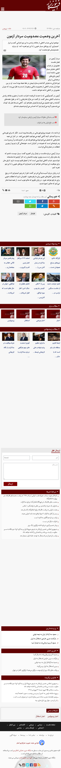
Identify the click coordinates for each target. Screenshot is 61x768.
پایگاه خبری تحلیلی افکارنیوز (21, 750)
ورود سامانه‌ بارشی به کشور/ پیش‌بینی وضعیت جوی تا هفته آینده (36, 693)
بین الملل (12, 724)
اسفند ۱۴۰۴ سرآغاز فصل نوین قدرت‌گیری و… (23, 263)
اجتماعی (41, 727)
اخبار (58, 320)
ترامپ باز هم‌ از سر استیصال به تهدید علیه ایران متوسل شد (38, 535)
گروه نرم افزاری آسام (25, 757)
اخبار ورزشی (40, 320)
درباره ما (51, 735)
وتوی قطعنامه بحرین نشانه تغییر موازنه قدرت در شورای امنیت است (35, 696)
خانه (9, 28)
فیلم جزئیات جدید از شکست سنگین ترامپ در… (53, 288)
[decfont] (40, 190)
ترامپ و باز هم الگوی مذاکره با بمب (45, 517)
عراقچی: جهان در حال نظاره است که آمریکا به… (8, 288)
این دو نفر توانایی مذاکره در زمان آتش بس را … (39, 263)
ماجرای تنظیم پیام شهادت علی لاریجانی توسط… (39, 348)
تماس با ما (31, 735)
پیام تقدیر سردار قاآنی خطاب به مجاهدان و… (8, 263)
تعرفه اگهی (13, 735)
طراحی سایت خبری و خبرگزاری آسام (28, 743)
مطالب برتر (53, 306)
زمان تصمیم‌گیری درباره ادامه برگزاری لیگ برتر (42, 525)
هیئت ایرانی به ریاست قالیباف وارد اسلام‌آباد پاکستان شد (39, 509)
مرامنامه (42, 735)
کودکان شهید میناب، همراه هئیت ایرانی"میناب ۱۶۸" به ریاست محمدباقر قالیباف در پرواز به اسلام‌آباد (30, 497)
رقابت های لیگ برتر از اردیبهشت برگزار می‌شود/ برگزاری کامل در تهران (34, 670)
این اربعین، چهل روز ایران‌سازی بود (46, 700)
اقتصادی (22, 724)
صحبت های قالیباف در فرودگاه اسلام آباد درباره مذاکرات (39, 502)
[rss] (39, 765)
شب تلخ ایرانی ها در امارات (46, 122)
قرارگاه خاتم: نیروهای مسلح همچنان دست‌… (54, 263)
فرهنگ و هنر (29, 727)
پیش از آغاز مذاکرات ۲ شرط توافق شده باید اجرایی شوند (39, 513)
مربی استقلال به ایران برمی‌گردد (47, 666)
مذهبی (19, 727)
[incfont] (44, 190)
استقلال (27, 320)
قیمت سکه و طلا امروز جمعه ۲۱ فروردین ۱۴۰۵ (42, 689)
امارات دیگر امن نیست (50, 521)
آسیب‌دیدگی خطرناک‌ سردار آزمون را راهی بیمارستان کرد (36, 117)
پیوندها (22, 735)
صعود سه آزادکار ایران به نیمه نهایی (44, 634)
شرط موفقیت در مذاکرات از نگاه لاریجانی (8, 348)
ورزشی (4, 28)
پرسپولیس (11, 320)
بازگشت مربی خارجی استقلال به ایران (43, 638)
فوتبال (33, 213)
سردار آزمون (23, 213)
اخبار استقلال (40, 716)
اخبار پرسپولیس (53, 716)
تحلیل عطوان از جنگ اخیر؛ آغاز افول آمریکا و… (24, 288)
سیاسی (40, 724)
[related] (5, 50)
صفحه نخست (50, 724)
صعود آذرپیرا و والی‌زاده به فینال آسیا (44, 643)
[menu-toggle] (2, 9)
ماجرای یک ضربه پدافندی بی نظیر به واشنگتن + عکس (40, 505)
